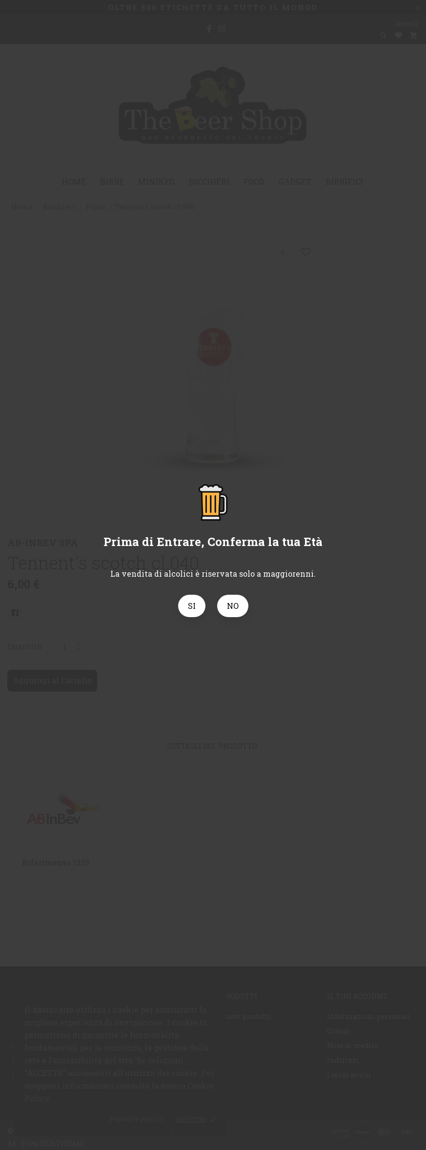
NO (233, 606)
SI (192, 606)
